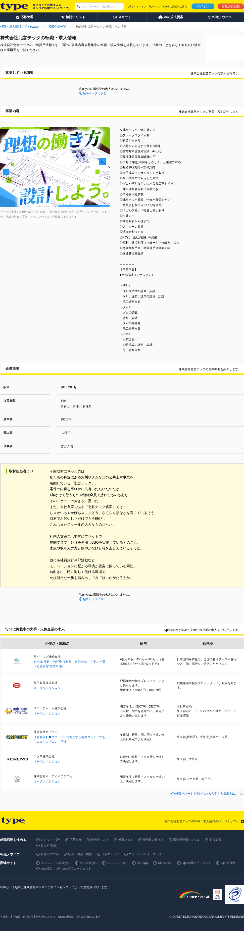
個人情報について (46, 916)
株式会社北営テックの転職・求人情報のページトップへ (201, 821)
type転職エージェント (196, 863)
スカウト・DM (50, 839)
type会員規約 (65, 916)
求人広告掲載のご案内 (88, 916)
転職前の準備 (50, 854)
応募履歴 (76, 839)
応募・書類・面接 (80, 854)
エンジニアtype (117, 863)
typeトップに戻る (95, 93)
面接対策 (215, 839)
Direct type (165, 863)
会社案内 (5, 916)
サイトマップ (138, 6)
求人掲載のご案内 (177, 6)
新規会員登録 (231, 6)
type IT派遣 (228, 863)
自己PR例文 (49, 845)
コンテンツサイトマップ (145, 854)
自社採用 (28, 916)
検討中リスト (100, 839)
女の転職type (88, 863)
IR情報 (16, 916)
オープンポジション (47, 688)
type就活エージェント (76, 868)
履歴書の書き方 (153, 839)
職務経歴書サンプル (186, 839)
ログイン (203, 6)
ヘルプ (156, 6)
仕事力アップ (110, 854)
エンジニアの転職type (55, 863)
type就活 (46, 868)
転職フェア (125, 839)
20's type (143, 863)
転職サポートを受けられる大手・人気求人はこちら (209, 793)
